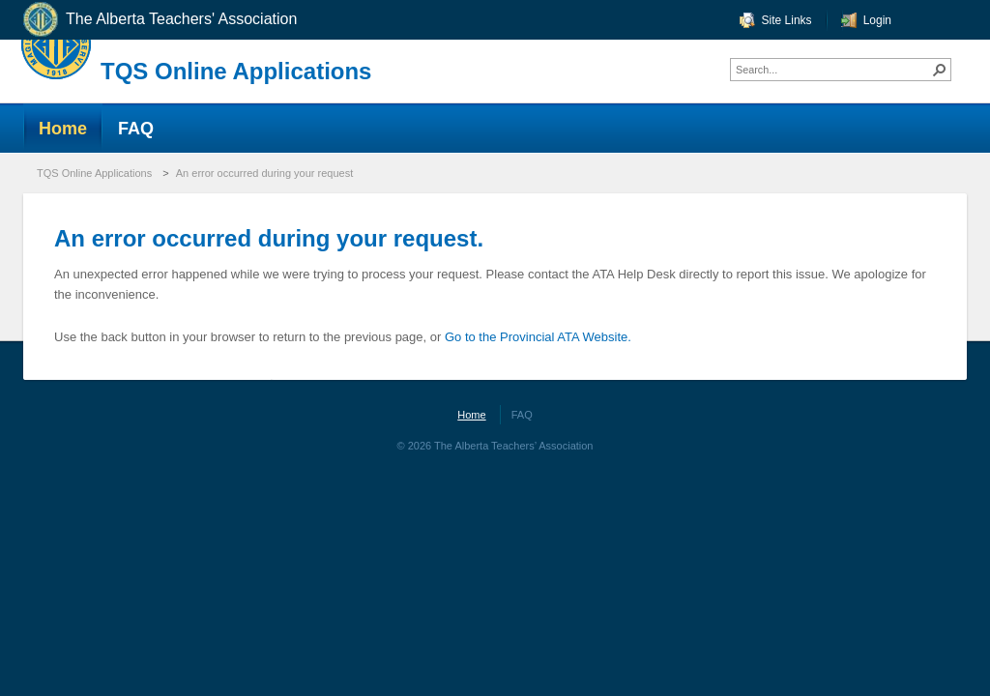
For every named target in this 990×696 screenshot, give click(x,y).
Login (877, 20)
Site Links (787, 20)
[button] (939, 69)
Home (471, 414)
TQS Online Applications (236, 71)
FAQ (522, 414)
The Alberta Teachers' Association (159, 20)
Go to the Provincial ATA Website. (538, 337)
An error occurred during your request (264, 173)
